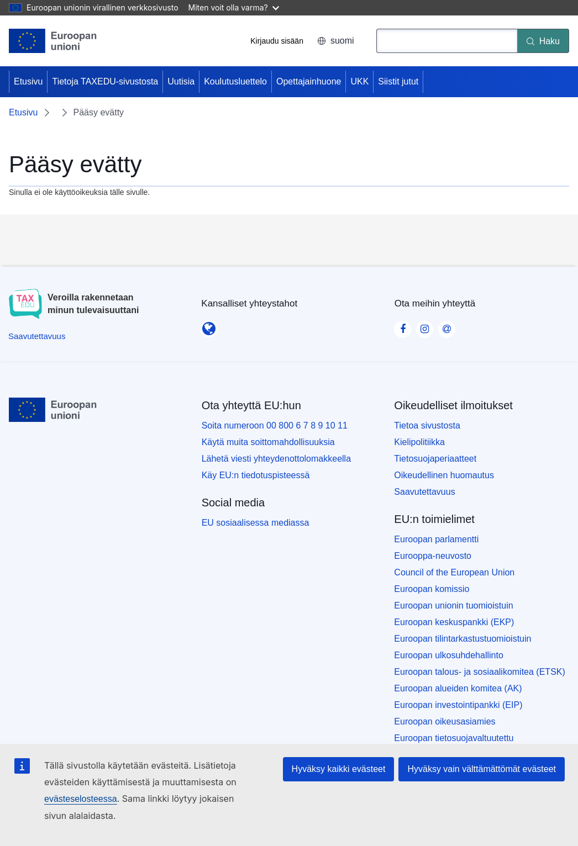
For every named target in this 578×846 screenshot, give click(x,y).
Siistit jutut (398, 81)
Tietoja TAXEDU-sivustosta (105, 81)
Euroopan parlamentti (436, 539)
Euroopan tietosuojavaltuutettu (453, 738)
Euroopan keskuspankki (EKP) (454, 622)
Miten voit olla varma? (233, 7)
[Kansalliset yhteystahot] (209, 325)
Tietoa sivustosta (427, 425)
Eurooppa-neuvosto (432, 556)
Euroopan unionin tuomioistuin (453, 605)
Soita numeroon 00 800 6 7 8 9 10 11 (275, 425)
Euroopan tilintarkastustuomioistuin (462, 638)
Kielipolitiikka (419, 442)
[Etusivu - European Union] (53, 41)
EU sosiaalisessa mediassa (255, 522)
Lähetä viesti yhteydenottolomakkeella (276, 458)
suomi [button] (335, 40)
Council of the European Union (454, 572)
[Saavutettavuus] (36, 336)
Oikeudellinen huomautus (444, 475)
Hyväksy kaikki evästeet (339, 769)
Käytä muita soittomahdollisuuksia (268, 442)
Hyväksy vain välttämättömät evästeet (481, 769)
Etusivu (28, 81)
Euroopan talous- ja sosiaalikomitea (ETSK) (479, 671)
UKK (359, 81)
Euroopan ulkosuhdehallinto (448, 655)
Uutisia (181, 81)
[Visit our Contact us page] (447, 325)
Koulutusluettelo (235, 81)
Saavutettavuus (424, 491)
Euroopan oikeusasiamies (444, 721)
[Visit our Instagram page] (425, 325)
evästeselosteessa (80, 798)
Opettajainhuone (308, 81)
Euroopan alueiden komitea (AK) (458, 688)
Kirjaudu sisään (276, 40)
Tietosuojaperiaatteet (435, 458)
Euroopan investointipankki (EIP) (458, 705)
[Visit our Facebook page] (403, 325)
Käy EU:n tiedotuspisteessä (256, 475)
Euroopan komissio (431, 589)
